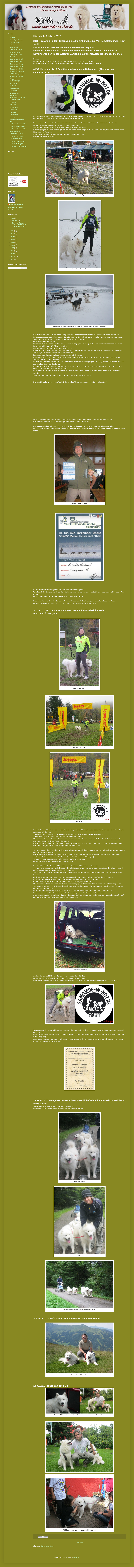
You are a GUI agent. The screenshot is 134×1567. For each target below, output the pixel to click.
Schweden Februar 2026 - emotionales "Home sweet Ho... (19, 224)
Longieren (13, 110)
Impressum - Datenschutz (18, 146)
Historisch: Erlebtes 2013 (18, 124)
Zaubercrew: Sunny (16, 64)
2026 (12, 218)
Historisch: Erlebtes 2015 (18, 129)
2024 (12, 233)
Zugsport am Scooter (17, 71)
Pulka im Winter (15, 100)
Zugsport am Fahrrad (17, 76)
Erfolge (12, 117)
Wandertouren (14, 93)
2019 (12, 248)
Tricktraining (14, 107)
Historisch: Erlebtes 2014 (18, 126)
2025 (12, 231)
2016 (12, 256)
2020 (12, 245)
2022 (12, 239)
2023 (12, 236)
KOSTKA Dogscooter (17, 74)
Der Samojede (15, 42)
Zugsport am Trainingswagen (15, 79)
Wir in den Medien (16, 139)
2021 (12, 242)
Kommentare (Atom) (47, 1546)
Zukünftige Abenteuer (17, 40)
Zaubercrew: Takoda (16, 59)
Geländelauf (14, 115)
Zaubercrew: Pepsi (16, 50)
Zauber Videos (15, 131)
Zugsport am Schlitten (17, 69)
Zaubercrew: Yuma (16, 61)
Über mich (13, 45)
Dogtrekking (14, 90)
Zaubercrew (14, 47)
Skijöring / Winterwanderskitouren (17, 96)
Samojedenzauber (16, 204)
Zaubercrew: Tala (15, 52)
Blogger (76, 1557)
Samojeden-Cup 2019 (17, 136)
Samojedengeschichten (17, 141)
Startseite (79, 1542)
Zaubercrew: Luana (16, 66)
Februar (15, 220)
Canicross (13, 83)
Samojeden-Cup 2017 (17, 134)
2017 (12, 253)
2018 (12, 251)
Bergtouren (13, 102)
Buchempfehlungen (16, 144)
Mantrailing (13, 112)
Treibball (13, 85)
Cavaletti (13, 105)
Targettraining (14, 88)
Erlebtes (13, 37)
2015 (12, 259)
